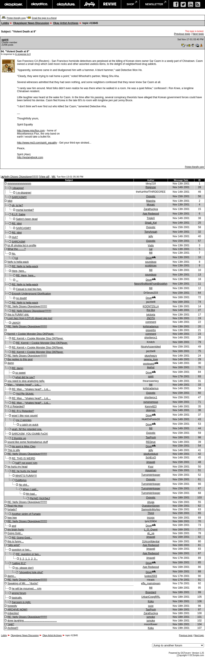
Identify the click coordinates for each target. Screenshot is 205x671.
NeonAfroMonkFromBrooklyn (150, 283)
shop (130, 4)
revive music (110, 4)
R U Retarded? (16, 406)
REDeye (151, 442)
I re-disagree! (23, 192)
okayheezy (151, 355)
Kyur (150, 466)
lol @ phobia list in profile (21, 245)
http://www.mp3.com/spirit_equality (37, 142)
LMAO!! (16, 322)
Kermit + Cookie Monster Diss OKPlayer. (30, 333)
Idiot (9, 200)
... (17, 280)
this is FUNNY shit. (18, 314)
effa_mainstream (150, 583)
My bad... (31, 493)
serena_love (151, 359)
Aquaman (150, 470)
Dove (149, 257)
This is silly (13, 450)
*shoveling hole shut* (31, 572)
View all (44, 176)
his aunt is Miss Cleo (23, 446)
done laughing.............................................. (32, 620)
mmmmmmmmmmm (19, 183)
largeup (89, 4)
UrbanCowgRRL (150, 596)
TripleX (151, 218)
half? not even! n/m (26, 462)
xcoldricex (150, 265)
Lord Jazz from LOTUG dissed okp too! (29, 318)
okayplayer (13, 4)
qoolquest (148, 363)
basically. (17, 597)
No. (14, 253)
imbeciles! (13, 613)
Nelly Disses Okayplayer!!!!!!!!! (21, 176)
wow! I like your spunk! (25, 415)
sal (150, 249)
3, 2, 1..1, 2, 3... (29, 558)
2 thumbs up (19, 438)
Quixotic (150, 196)
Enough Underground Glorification (31, 293)
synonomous (151, 402)
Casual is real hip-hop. (29, 289)
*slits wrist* (13, 545)
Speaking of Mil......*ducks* (22, 583)
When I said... (30, 489)
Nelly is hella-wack (18, 261)
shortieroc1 (150, 337)
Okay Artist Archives (65, 23)
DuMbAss (21, 480)
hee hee (12, 517)
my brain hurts (15, 529)
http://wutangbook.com (30, 157)
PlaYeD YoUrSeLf (40, 498)
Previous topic (182, 33)
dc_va (150, 533)
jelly (150, 236)
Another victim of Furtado (26, 514)
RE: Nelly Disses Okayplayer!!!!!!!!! (27, 306)
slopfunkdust (151, 453)
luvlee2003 (151, 576)
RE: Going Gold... (22, 537)
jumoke (151, 616)
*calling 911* (19, 563)
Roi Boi (151, 310)
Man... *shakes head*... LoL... (24, 384)
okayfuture (66, 4)
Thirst (151, 513)
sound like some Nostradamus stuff (27, 442)
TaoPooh (151, 437)
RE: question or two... (28, 554)
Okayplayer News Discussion (31, 23)
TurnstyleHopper (150, 474)
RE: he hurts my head (24, 471)
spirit (5, 39)
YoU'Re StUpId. (25, 393)
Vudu (151, 245)
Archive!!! (12, 627)
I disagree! (18, 188)
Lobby (5, 23)
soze (150, 605)
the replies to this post (20, 359)
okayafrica (39, 4)
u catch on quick (29, 424)
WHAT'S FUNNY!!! (26, 475)
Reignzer (151, 187)
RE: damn (17, 368)
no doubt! (21, 298)
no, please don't (24, 567)
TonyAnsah (150, 231)
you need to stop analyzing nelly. (26, 381)
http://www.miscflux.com (31, 130)
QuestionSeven (151, 505)
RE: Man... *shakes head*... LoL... (31, 389)
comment (150, 321)
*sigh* (10, 624)
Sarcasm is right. (21, 602)
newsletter (154, 4)
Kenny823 (151, 406)
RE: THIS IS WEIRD (23, 458)
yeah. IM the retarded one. (27, 429)
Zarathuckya (151, 209)
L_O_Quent (151, 529)
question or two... (21, 549)
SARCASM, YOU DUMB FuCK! (30, 433)
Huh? (15, 237)
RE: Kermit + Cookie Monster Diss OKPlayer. (37, 338)
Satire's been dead (27, 219)
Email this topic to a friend (44, 18)
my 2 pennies (23, 420)
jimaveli (151, 462)
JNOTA (151, 318)
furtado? (12, 509)
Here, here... (19, 270)
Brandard (150, 592)
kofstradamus (151, 326)
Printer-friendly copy (16, 18)
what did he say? (25, 377)
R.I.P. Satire (18, 214)
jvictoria (150, 314)
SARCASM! (18, 241)
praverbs (151, 330)
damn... (11, 576)
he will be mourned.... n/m (26, 588)
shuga (150, 502)
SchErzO (151, 457)
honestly (12, 605)
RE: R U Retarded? (23, 411)
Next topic (198, 33)
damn (10, 363)
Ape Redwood (151, 213)
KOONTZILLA (151, 306)
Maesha (150, 200)
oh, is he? (17, 205)
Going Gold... (15, 533)
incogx (151, 517)
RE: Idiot (17, 223)
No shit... (24, 484)
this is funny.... (15, 541)
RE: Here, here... (25, 275)
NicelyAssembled (151, 346)
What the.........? (16, 249)
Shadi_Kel (151, 222)
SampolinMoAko (150, 509)
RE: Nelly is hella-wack (25, 266)
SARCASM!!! (19, 197)
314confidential (150, 541)
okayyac (151, 410)
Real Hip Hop (15, 505)
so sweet (20, 372)
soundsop (150, 261)
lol (16, 258)
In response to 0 (23, 54)
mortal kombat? (25, 209)
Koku (151, 601)
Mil (53, 176)
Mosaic (151, 204)
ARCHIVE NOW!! (17, 609)
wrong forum (19, 593)
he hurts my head (17, 466)
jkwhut (151, 367)
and (14, 525)
